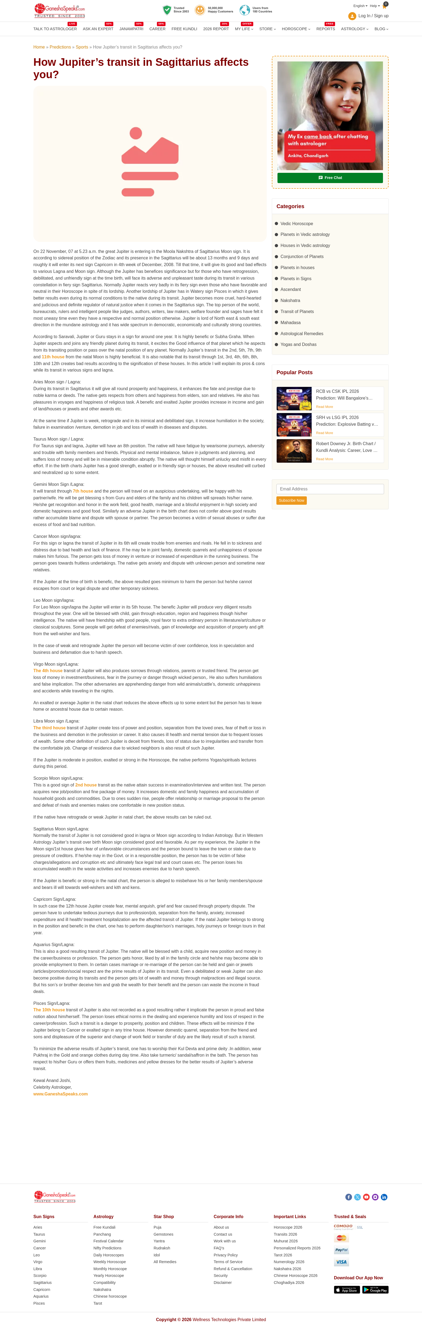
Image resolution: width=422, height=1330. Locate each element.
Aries (37, 1227)
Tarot (97, 1303)
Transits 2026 (285, 1234)
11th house (53, 357)
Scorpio (40, 1275)
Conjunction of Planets (301, 256)
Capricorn (41, 1289)
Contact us (223, 1234)
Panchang (102, 1234)
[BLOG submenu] (387, 29)
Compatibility (104, 1282)
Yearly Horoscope (108, 1275)
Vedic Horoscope (296, 223)
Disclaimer (223, 1282)
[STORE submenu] (275, 29)
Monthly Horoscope (110, 1269)
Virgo (37, 1262)
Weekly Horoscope (109, 1262)
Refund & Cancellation (233, 1269)
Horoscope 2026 (288, 1227)
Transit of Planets (297, 311)
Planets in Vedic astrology (305, 234)
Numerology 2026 (289, 1262)
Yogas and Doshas (298, 344)
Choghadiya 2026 (289, 1282)
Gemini (39, 1241)
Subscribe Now (291, 500)
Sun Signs (43, 1216)
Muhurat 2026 (286, 1241)
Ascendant (290, 289)
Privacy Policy (226, 1255)
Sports (82, 47)
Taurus (39, 1234)
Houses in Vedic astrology (305, 245)
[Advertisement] (211, 1146)
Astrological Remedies (301, 333)
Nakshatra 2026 (287, 1269)
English (359, 6)
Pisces (39, 1303)
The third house (49, 728)
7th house (83, 491)
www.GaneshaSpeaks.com (60, 1094)
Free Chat (330, 178)
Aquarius (41, 1296)
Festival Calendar (108, 1241)
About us (221, 1227)
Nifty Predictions (107, 1248)
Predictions (60, 47)
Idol (157, 1255)
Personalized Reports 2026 (297, 1248)
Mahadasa (290, 322)
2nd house (86, 785)
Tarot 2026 (283, 1255)
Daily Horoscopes (108, 1255)
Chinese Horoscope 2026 (295, 1275)
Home (39, 47)
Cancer (39, 1248)
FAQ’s (219, 1248)
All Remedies (165, 1262)
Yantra (159, 1241)
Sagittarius (42, 1282)
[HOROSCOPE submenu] (309, 29)
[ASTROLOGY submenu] (367, 29)
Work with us (225, 1241)
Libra (37, 1269)
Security (221, 1275)
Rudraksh (162, 1248)
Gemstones (164, 1234)
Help (373, 6)
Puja (157, 1227)
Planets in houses (297, 267)
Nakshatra (290, 300)
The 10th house (49, 1010)
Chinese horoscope (110, 1296)
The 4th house (47, 670)
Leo (36, 1255)
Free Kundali (104, 1227)
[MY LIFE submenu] (252, 29)
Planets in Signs (295, 278)
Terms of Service (228, 1262)
